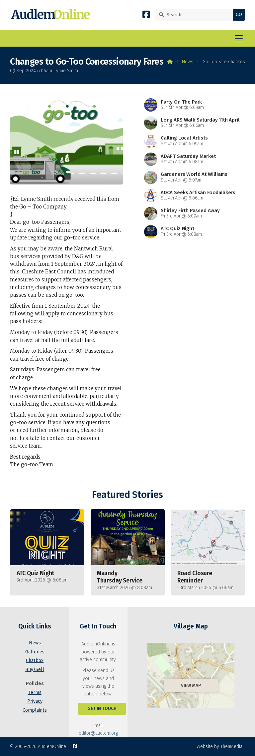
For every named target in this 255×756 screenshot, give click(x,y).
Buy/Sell (34, 669)
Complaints (35, 710)
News (187, 62)
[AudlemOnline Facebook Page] (146, 16)
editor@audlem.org (98, 733)
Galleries (34, 652)
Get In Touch (102, 708)
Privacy (34, 701)
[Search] (196, 15)
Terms (35, 692)
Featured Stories (127, 495)
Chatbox (34, 660)
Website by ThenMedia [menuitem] (219, 746)
